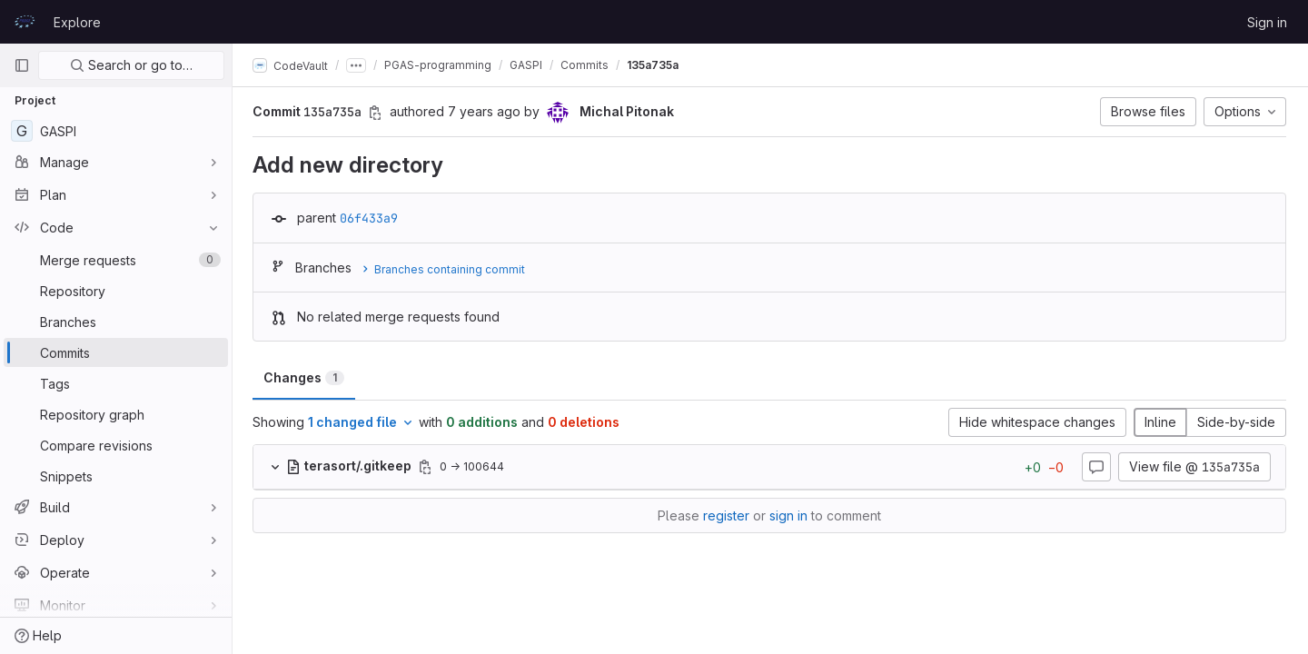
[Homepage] (24, 21)
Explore (77, 22)
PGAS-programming (439, 65)
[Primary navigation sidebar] (21, 65)
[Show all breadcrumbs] (358, 65)
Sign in (1267, 22)
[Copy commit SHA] (377, 113)
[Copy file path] (427, 467)
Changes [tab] (305, 377)
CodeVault (292, 65)
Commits (586, 65)
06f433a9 (371, 218)
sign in (789, 515)
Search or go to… (131, 65)
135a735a (654, 65)
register (727, 515)
